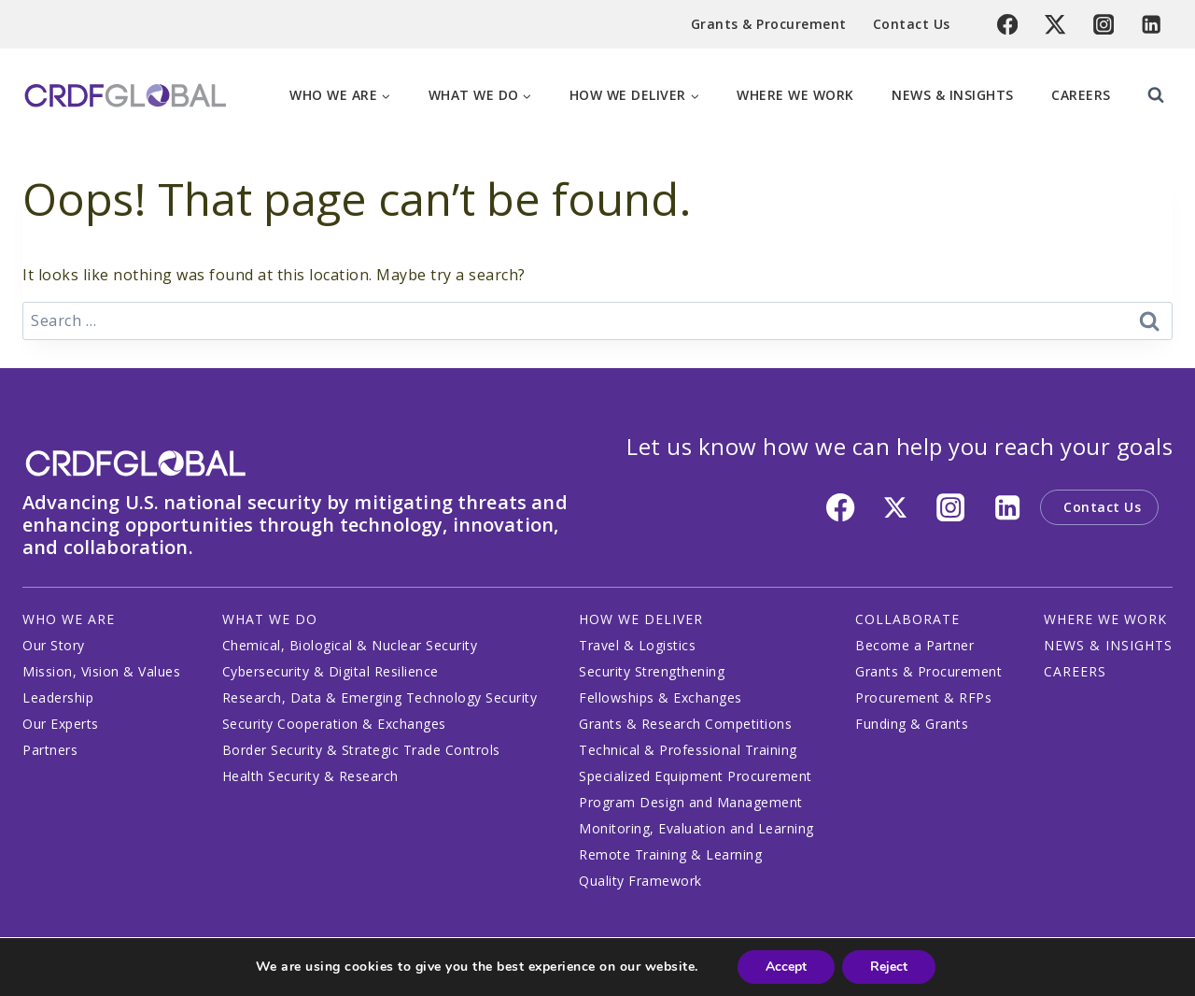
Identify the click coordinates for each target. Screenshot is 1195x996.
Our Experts (60, 724)
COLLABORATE (907, 619)
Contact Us (911, 24)
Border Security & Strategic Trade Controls (361, 750)
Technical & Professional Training (688, 750)
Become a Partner (914, 645)
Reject (888, 966)
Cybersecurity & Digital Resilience (330, 671)
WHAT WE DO (269, 619)
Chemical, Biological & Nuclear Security (350, 645)
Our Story (53, 645)
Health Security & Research (310, 776)
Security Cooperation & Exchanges (334, 724)
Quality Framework (640, 880)
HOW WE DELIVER (641, 619)
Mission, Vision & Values (101, 671)
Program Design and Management (691, 802)
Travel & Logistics (637, 645)
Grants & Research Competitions (685, 724)
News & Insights (953, 95)
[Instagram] (1104, 25)
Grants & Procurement (769, 24)
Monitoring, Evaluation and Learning (696, 828)
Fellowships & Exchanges (660, 697)
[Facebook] (1008, 25)
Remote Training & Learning (670, 854)
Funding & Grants (911, 724)
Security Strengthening (651, 671)
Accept (786, 966)
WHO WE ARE (68, 619)
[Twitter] (1055, 25)
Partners (49, 750)
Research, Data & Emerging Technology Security (380, 697)
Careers (1081, 95)
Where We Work (795, 95)
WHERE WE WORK (1105, 619)
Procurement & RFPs (923, 697)
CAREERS (1075, 671)
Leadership (57, 697)
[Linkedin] (1152, 25)
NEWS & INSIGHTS (1108, 645)
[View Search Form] (1156, 95)
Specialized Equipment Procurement (695, 776)
